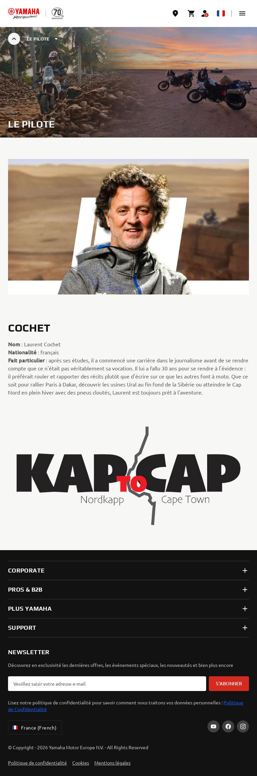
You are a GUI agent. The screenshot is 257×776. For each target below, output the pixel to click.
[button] (242, 13)
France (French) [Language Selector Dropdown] (34, 727)
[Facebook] (228, 726)
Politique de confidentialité (37, 763)
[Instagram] (243, 726)
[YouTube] (213, 726)
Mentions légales (112, 763)
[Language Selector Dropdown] (221, 13)
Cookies (80, 763)
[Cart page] (191, 13)
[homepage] (23, 13)
